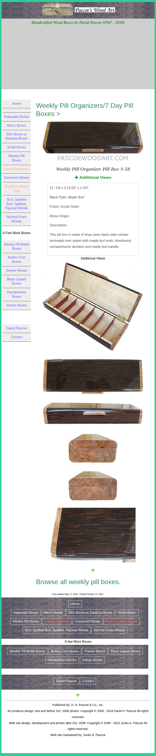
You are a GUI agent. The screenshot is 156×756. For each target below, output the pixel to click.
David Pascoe (16, 328)
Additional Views (93, 177)
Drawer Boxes (16, 270)
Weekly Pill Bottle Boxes (27, 651)
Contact (16, 337)
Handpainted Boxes (62, 660)
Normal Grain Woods (109, 630)
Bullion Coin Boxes (65, 651)
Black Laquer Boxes (125, 651)
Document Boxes (16, 177)
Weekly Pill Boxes (26, 621)
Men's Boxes (16, 125)
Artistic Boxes (16, 305)
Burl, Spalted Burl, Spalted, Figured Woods (16, 204)
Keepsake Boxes (16, 116)
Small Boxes (16, 147)
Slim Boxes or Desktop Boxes (90, 612)
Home (16, 103)
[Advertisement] (78, 57)
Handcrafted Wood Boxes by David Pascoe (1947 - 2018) (78, 22)
